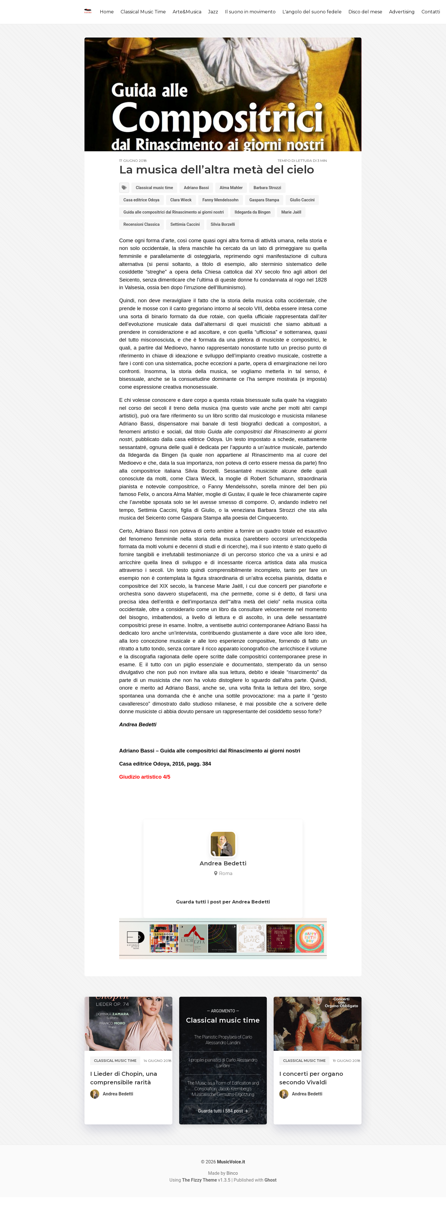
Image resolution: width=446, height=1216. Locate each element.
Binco (232, 1192)
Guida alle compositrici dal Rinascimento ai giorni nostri (221, 215)
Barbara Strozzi (285, 188)
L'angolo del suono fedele (312, 12)
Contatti (431, 12)
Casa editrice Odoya (144, 201)
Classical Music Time (143, 12)
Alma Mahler (245, 188)
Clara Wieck (189, 201)
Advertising (402, 12)
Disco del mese (365, 12)
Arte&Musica (187, 12)
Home (107, 12)
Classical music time (159, 188)
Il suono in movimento (250, 12)
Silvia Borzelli (138, 242)
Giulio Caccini (138, 215)
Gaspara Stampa (283, 201)
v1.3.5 (206, 1198)
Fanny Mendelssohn (233, 201)
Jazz (213, 12)
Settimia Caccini (280, 229)
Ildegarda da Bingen (144, 229)
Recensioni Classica (231, 229)
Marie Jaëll (188, 229)
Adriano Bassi (206, 188)
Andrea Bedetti (118, 1112)
